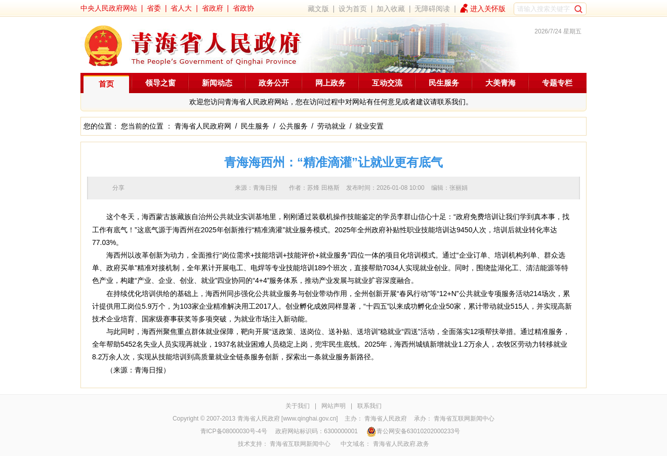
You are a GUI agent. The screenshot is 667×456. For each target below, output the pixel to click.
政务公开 (274, 82)
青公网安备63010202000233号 (413, 431)
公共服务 (293, 126)
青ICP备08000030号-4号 (233, 431)
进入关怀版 (488, 9)
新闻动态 (217, 82)
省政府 (212, 8)
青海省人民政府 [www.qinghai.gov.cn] (287, 418)
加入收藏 (391, 9)
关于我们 (297, 405)
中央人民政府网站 (108, 8)
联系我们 (369, 405)
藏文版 (318, 9)
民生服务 (444, 82)
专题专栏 (557, 82)
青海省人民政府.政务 (401, 443)
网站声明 (333, 405)
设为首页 (353, 9)
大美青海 (500, 82)
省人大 (181, 8)
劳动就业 (331, 126)
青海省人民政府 (385, 418)
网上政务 (330, 82)
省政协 (243, 8)
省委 (154, 8)
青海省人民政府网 (203, 126)
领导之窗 (160, 82)
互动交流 (387, 82)
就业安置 (369, 126)
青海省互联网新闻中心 (464, 418)
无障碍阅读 (432, 9)
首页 (106, 83)
